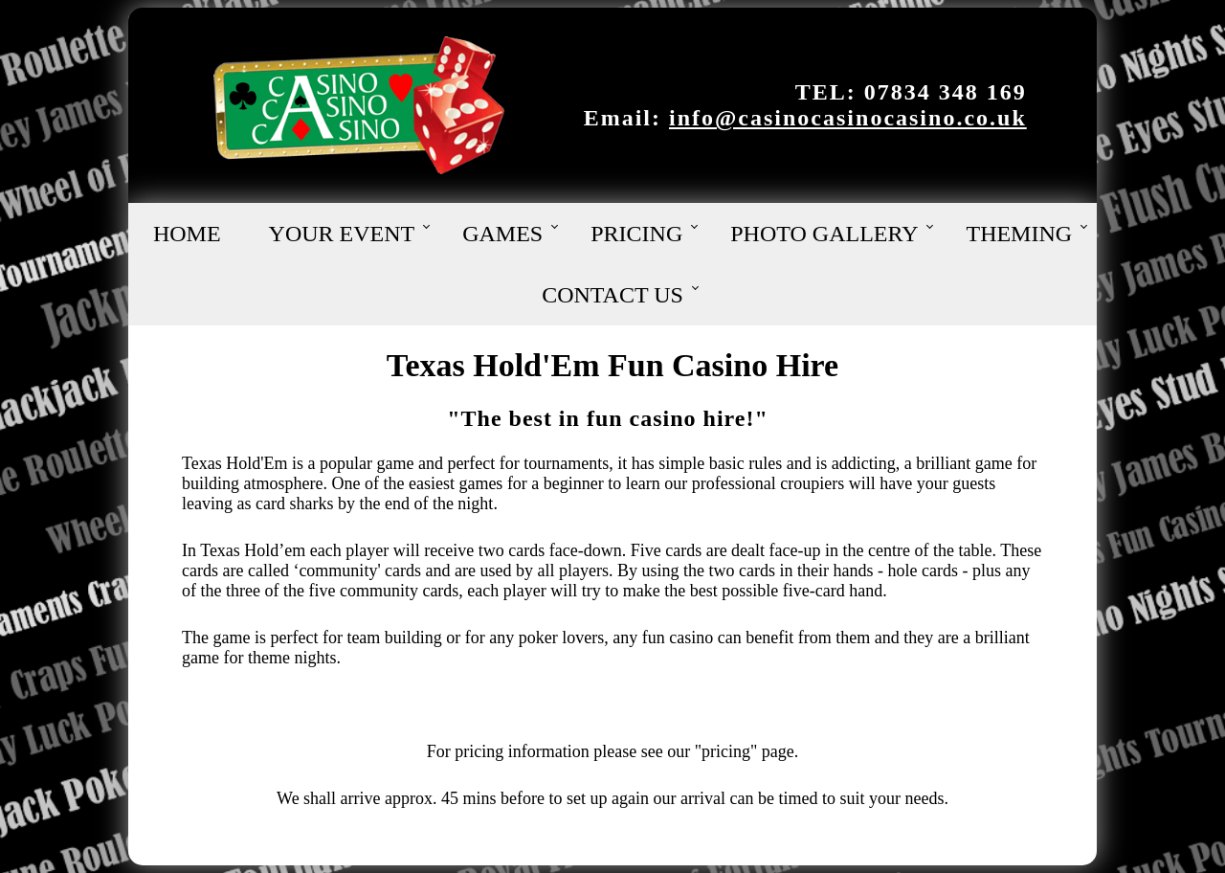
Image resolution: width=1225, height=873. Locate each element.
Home (187, 233)
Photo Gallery (824, 233)
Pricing (636, 233)
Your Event (342, 233)
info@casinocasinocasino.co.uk (848, 117)
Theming (1019, 233)
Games (502, 233)
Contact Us (612, 294)
